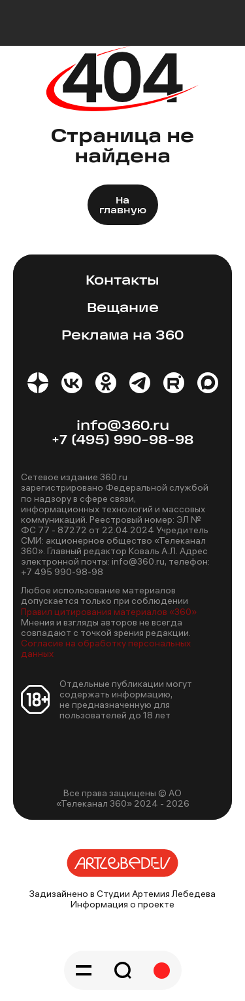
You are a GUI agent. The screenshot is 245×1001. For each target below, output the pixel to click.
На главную (122, 206)
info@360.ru (122, 426)
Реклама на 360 (122, 336)
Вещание (123, 308)
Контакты (122, 281)
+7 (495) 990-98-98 (122, 440)
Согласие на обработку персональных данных (106, 648)
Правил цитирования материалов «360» (109, 612)
